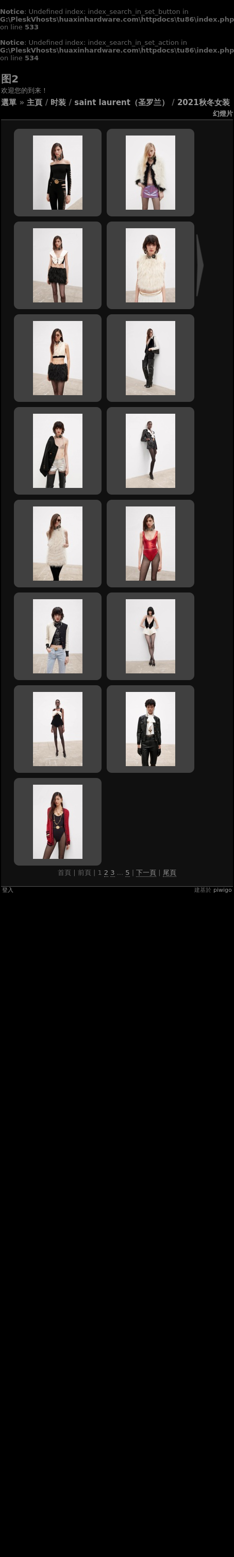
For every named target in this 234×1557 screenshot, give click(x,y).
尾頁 (169, 872)
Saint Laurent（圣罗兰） (121, 102)
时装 (58, 102)
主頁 (34, 102)
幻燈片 (223, 113)
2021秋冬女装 (203, 102)
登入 (7, 890)
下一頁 (146, 872)
